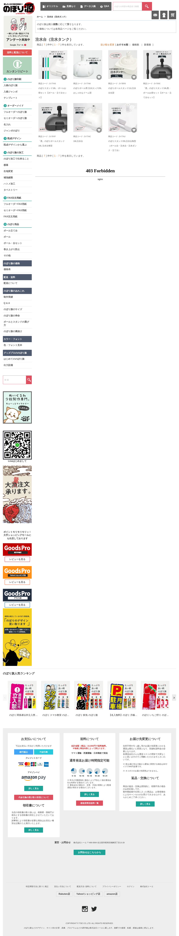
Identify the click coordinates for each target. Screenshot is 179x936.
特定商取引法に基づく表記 (37, 886)
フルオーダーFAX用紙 (15, 204)
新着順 (147, 44)
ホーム (40, 17)
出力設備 (8, 365)
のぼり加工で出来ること (16, 158)
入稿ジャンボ (10, 91)
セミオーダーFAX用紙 (15, 210)
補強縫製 (8, 177)
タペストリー (10, 190)
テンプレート (10, 98)
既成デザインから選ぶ (15, 145)
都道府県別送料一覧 (89, 803)
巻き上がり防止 (12, 249)
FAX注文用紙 (10, 216)
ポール (7, 237)
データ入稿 (90, 6)
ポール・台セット (13, 243)
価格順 (135, 44)
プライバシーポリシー (111, 886)
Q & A (7, 303)
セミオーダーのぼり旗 (15, 118)
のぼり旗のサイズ (13, 309)
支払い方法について (62, 886)
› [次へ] (174, 697)
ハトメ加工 (9, 184)
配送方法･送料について (87, 886)
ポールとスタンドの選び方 (16, 323)
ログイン (130, 886)
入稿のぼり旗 (10, 85)
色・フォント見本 (13, 345)
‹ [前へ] (4, 697)
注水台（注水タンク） (57, 17)
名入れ (7, 124)
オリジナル (52, 6)
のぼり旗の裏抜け (13, 331)
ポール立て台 (10, 230)
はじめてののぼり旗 (14, 359)
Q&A (106, 6)
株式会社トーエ (146, 886)
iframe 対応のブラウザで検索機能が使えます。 (100, 211)
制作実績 (8, 297)
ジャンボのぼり (12, 130)
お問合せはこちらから (89, 852)
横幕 (6, 165)
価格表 (7, 269)
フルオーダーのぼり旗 (15, 112)
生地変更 (8, 171)
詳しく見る (34, 788)
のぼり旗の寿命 (12, 315)
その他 (7, 255)
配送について (10, 283)
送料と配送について (17, 52)
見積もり (71, 6)
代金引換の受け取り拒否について (33, 797)
